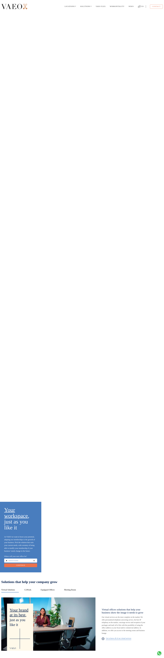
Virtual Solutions (8, 590)
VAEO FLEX (101, 6)
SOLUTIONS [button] (85, 6)
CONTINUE (20, 565)
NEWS (131, 6)
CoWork (27, 590)
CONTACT (156, 6)
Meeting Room (70, 590)
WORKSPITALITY (117, 6)
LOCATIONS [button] (70, 6)
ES (141, 6)
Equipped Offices (48, 590)
